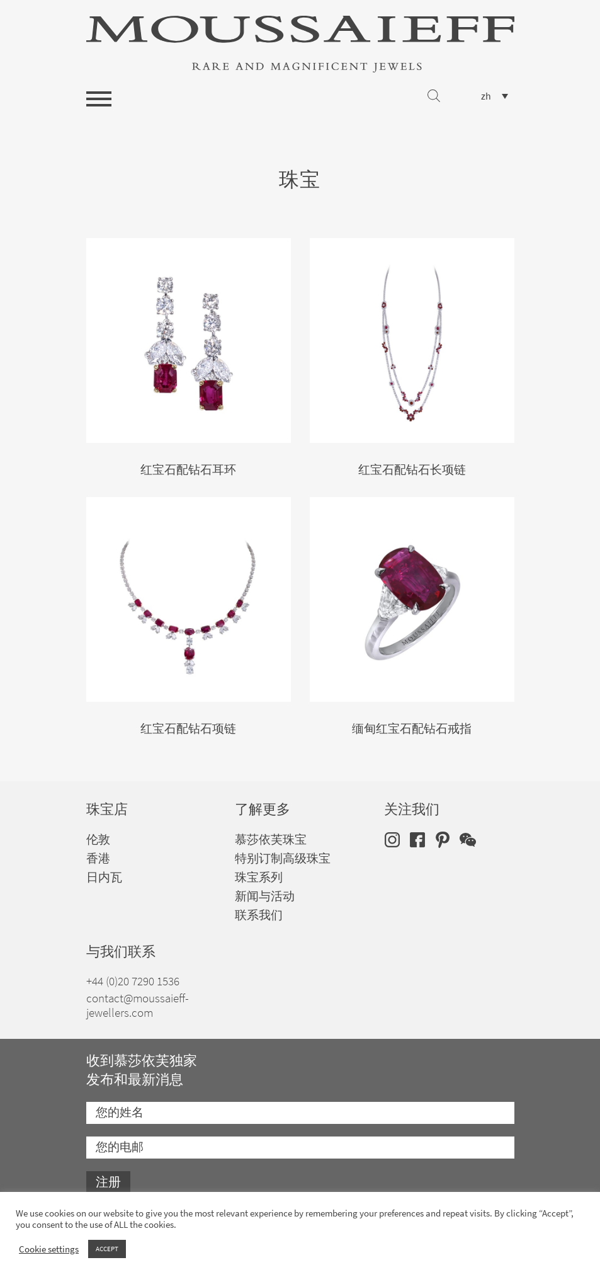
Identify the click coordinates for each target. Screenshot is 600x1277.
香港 (98, 858)
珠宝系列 (259, 877)
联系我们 (259, 915)
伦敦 (98, 839)
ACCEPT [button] (107, 1248)
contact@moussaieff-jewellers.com (137, 1005)
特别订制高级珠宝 (283, 858)
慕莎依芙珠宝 (271, 839)
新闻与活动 (265, 896)
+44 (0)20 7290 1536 (132, 981)
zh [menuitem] (486, 96)
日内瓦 (104, 877)
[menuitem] (494, 96)
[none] (494, 96)
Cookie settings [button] (49, 1249)
